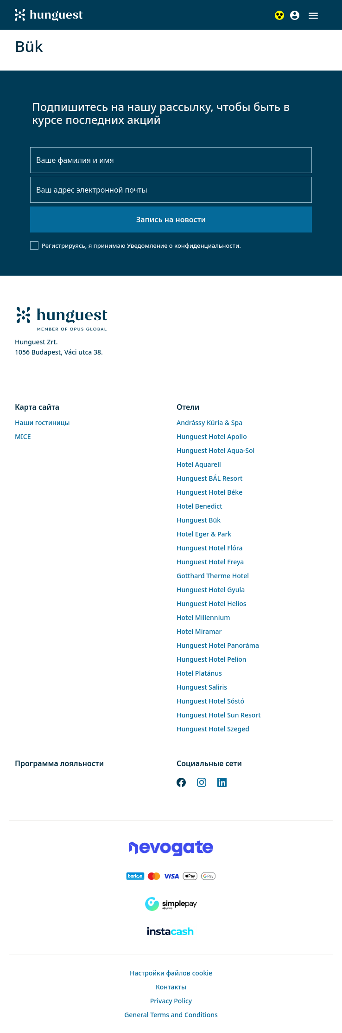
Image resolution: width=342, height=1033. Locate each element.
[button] (313, 16)
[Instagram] (201, 781)
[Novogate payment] (171, 848)
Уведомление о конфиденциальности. (184, 245)
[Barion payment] (171, 876)
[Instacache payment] (171, 931)
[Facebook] (181, 781)
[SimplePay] (171, 904)
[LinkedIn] (222, 781)
